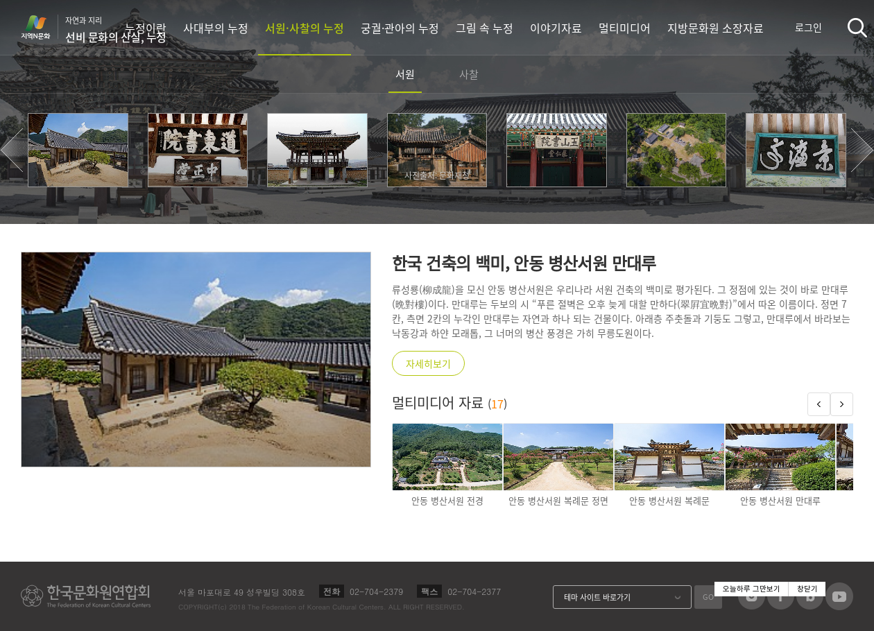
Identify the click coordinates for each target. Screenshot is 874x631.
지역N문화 (43, 27)
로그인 (808, 27)
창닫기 (807, 589)
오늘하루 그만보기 (751, 589)
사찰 (469, 74)
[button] (11, 150)
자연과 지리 (115, 30)
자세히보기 (428, 363)
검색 (857, 27)
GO (708, 597)
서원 (405, 74)
